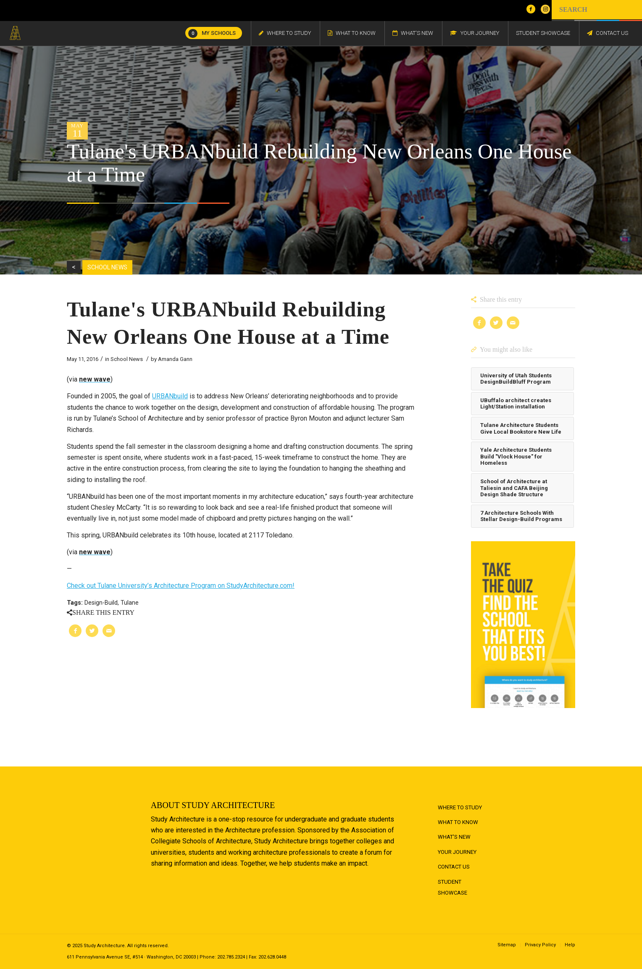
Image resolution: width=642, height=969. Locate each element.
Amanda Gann (175, 359)
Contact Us (454, 867)
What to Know (458, 822)
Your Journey (457, 852)
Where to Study (460, 807)
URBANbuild (170, 396)
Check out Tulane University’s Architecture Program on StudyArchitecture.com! (181, 586)
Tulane (130, 602)
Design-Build (101, 602)
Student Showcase (452, 887)
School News (127, 359)
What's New (454, 837)
